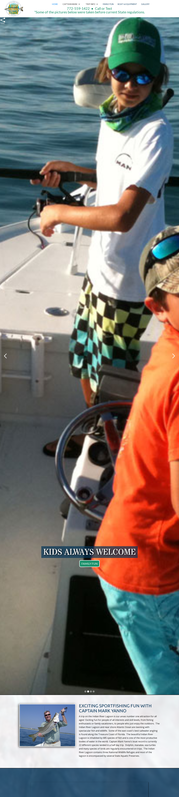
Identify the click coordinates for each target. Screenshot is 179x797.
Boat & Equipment (127, 4)
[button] (71, 4)
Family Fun (108, 4)
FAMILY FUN (89, 563)
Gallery (145, 4)
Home (55, 4)
